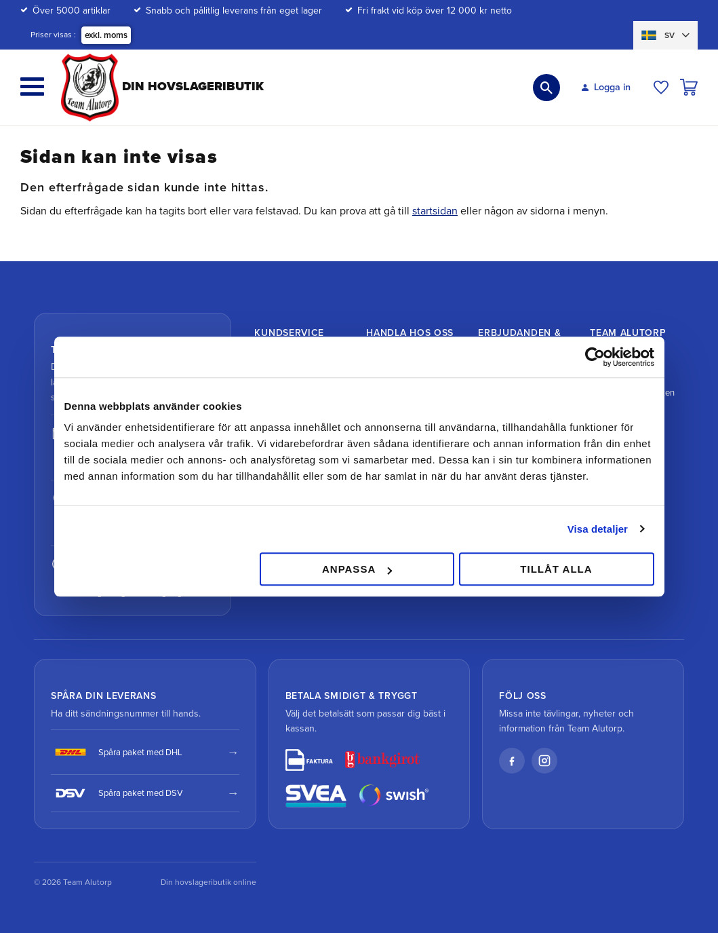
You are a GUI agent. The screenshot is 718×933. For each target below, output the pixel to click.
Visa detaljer (597, 529)
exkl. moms (106, 35)
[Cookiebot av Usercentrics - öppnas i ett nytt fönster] (595, 357)
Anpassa (357, 569)
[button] (32, 86)
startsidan (435, 211)
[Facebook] (512, 761)
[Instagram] (544, 761)
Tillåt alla (556, 569)
